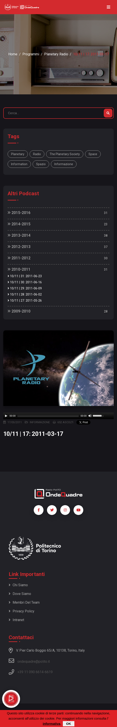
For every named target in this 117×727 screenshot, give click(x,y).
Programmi (30, 54)
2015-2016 (19, 212)
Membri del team (24, 602)
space (93, 154)
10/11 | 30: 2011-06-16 (25, 282)
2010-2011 (19, 269)
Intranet (16, 620)
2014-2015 (19, 224)
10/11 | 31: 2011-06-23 (25, 276)
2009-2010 (19, 311)
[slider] (48, 416)
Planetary (17, 154)
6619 (49, 672)
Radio (37, 154)
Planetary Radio (56, 54)
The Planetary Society (65, 154)
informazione (63, 164)
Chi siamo (18, 585)
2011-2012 (19, 258)
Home (12, 54)
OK (68, 723)
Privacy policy (21, 611)
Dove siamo (20, 594)
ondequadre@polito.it (29, 661)
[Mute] (90, 416)
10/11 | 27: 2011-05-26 (25, 300)
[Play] (6, 416)
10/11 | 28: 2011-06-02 (25, 294)
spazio (41, 164)
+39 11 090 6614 (30, 672)
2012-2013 (19, 246)
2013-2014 (19, 235)
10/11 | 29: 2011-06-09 (25, 288)
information (19, 164)
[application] (58, 416)
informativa (51, 723)
